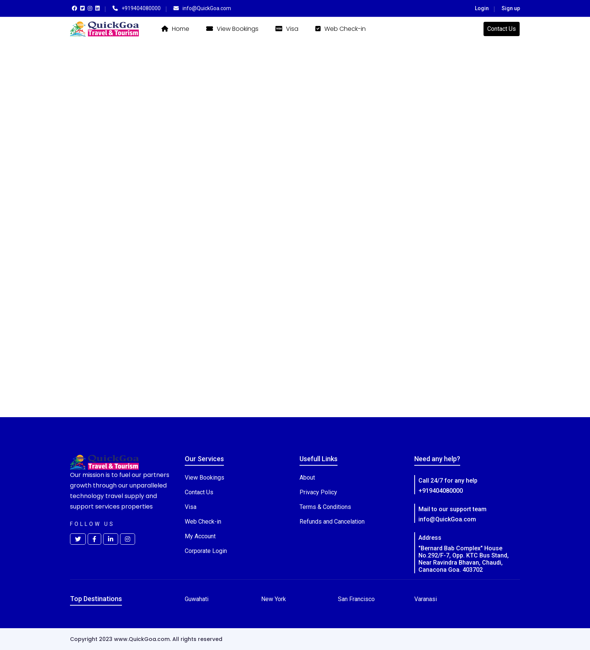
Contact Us (501, 28)
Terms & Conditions (325, 506)
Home (175, 28)
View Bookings (232, 28)
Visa (286, 28)
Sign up (511, 8)
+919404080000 (440, 490)
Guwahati (196, 599)
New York (273, 599)
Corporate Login (206, 550)
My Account (200, 536)
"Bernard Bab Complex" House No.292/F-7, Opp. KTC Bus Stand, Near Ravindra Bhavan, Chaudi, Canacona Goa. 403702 (463, 559)
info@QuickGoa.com (447, 519)
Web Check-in (340, 28)
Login (482, 8)
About (307, 477)
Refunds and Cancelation (332, 521)
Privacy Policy (318, 492)
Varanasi (425, 599)
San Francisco (356, 599)
